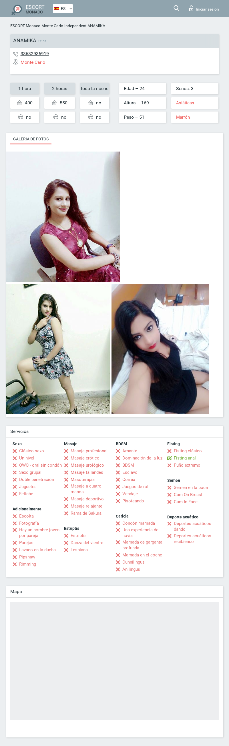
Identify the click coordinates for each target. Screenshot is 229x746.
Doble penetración (36, 479)
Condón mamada (138, 523)
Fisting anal (185, 458)
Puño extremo (187, 465)
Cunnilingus (133, 562)
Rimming (27, 564)
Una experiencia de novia (140, 532)
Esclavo (130, 472)
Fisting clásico (188, 450)
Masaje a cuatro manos (86, 489)
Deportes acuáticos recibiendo (192, 538)
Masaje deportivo (87, 499)
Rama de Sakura (86, 513)
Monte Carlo (52, 25)
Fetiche (26, 493)
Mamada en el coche (142, 555)
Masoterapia (83, 479)
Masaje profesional (89, 450)
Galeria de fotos (31, 139)
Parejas (26, 542)
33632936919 (35, 53)
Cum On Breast (188, 494)
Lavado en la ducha (37, 549)
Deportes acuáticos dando (192, 526)
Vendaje (130, 493)
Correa (128, 479)
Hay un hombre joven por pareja (39, 532)
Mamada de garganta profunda (142, 545)
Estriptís (79, 535)
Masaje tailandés (87, 472)
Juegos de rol (135, 486)
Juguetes (28, 486)
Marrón (183, 117)
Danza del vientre (87, 542)
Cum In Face (186, 501)
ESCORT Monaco (25, 25)
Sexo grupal (30, 472)
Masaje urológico (87, 465)
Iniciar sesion (204, 8)
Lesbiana (79, 549)
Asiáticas (185, 103)
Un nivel (26, 458)
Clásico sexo (31, 450)
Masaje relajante (86, 506)
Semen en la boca (191, 487)
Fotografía (29, 523)
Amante (129, 450)
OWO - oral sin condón (40, 465)
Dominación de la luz (142, 458)
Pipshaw (27, 557)
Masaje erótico (85, 458)
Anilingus (131, 569)
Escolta (26, 516)
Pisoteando (133, 501)
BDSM (128, 465)
